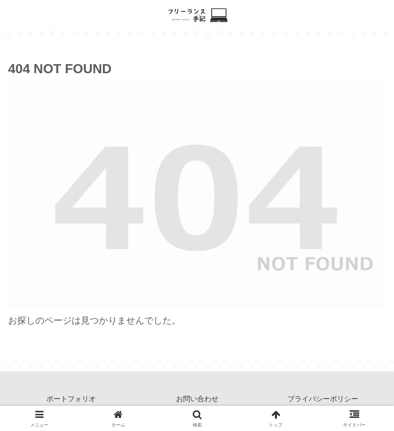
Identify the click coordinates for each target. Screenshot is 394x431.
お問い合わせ (197, 399)
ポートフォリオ (71, 399)
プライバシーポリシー (323, 399)
